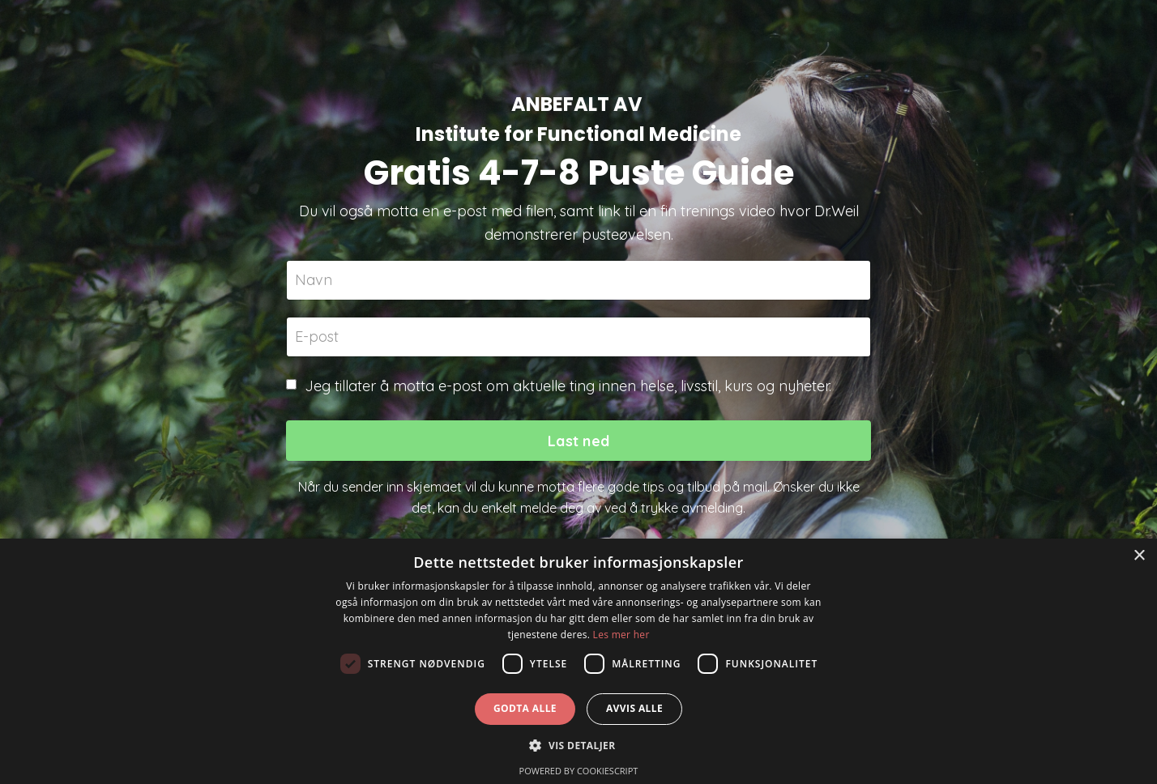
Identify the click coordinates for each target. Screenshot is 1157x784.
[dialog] (578, 661)
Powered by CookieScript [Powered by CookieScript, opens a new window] (578, 771)
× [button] (1139, 556)
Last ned (578, 441)
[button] (578, 745)
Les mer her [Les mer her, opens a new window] (621, 634)
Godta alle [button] (525, 708)
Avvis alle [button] (634, 708)
